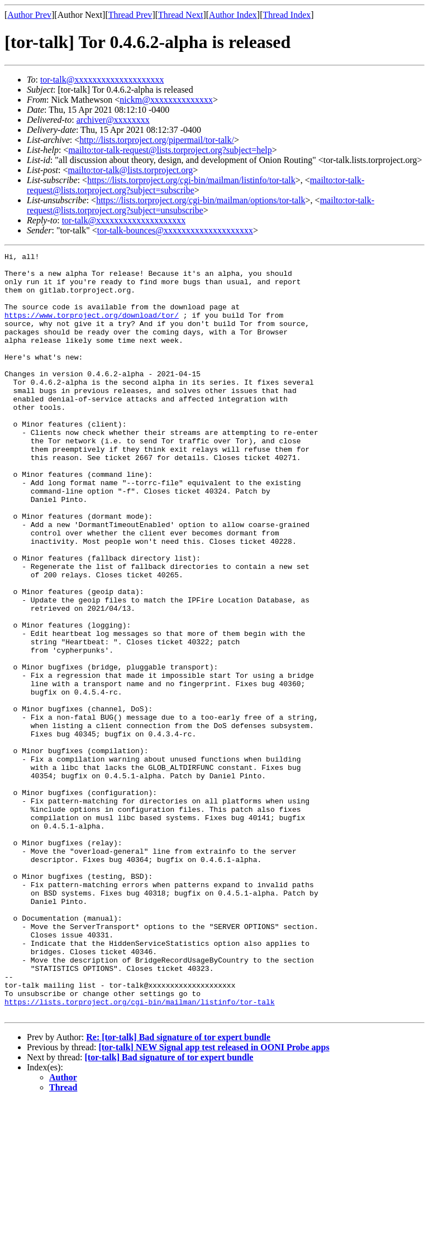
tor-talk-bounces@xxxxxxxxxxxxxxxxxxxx (175, 230)
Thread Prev (130, 15)
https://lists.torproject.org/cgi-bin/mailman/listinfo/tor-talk (191, 180)
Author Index (233, 15)
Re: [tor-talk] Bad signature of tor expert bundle (178, 1189)
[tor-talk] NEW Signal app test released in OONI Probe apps (213, 1199)
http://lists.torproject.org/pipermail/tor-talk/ (156, 140)
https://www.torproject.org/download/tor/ (91, 328)
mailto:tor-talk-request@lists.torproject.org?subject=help (169, 150)
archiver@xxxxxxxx (113, 120)
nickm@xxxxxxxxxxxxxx (166, 99)
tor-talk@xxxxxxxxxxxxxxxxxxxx (102, 79)
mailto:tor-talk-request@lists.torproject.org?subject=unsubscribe (200, 205)
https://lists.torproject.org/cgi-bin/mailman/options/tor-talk (200, 200)
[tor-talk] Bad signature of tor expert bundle (169, 1209)
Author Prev (29, 15)
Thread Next (180, 15)
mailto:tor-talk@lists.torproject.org (130, 170)
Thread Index (287, 15)
